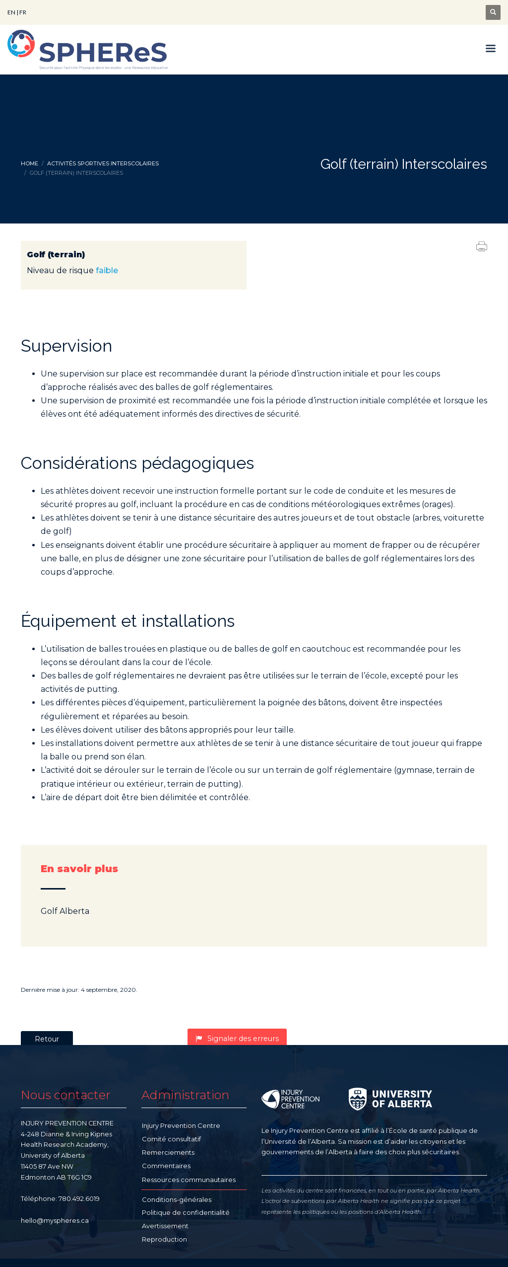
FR (22, 12)
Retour (47, 1039)
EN (11, 12)
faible (107, 270)
